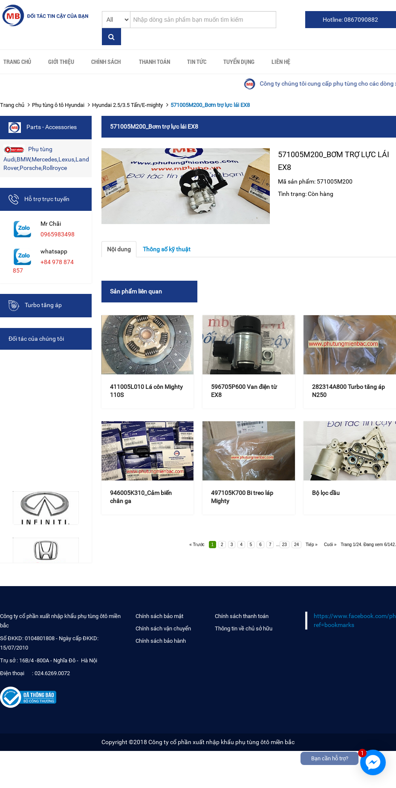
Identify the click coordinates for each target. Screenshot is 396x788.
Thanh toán (154, 62)
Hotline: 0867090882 (350, 19)
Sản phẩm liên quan (136, 291)
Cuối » (330, 544)
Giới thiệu (61, 62)
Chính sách (106, 62)
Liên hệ (281, 62)
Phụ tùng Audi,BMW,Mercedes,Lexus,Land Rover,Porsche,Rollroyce (46, 157)
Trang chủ (17, 62)
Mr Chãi (50, 223)
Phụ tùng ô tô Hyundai (58, 105)
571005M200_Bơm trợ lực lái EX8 (210, 105)
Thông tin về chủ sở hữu (243, 628)
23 (284, 544)
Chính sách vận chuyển (163, 628)
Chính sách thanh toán (242, 616)
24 (296, 544)
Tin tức (196, 62)
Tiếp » (312, 544)
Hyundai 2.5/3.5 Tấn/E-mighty (127, 105)
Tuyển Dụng (238, 62)
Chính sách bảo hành (161, 641)
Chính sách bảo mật (159, 616)
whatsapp (53, 251)
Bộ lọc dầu (326, 492)
